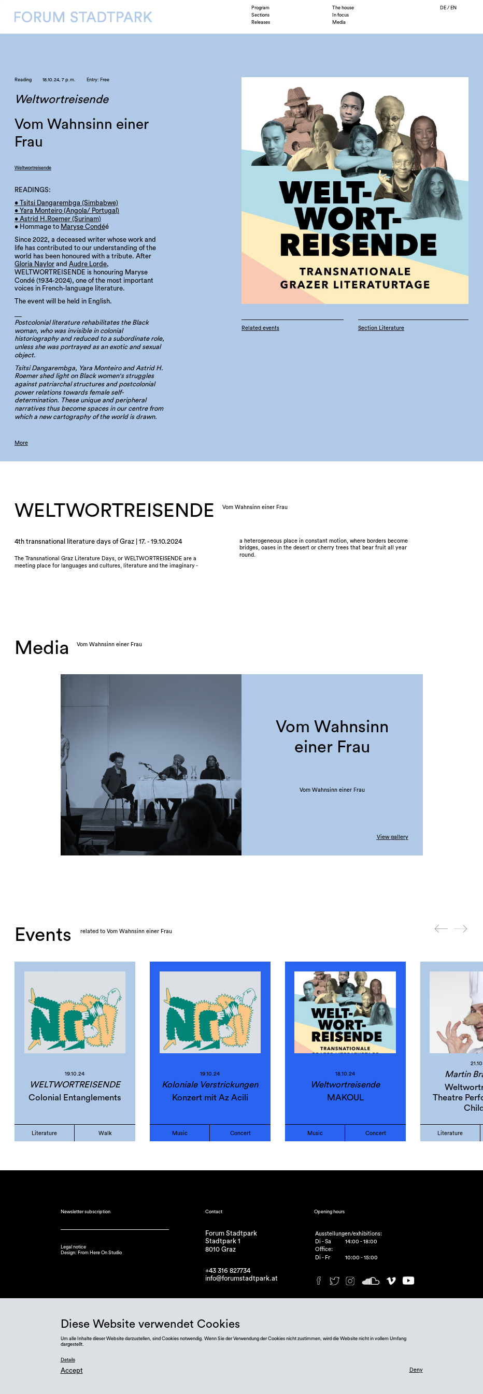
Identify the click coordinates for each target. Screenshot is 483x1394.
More (21, 443)
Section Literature (381, 328)
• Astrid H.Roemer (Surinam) (58, 218)
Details (68, 1359)
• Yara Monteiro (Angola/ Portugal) (67, 210)
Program (260, 7)
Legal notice (73, 1247)
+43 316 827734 (227, 1270)
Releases (260, 22)
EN (453, 7)
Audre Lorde (88, 263)
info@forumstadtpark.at (241, 1278)
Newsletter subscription (85, 1211)
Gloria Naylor (34, 263)
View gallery (392, 837)
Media (339, 22)
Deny (416, 1370)
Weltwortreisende (33, 167)
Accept (72, 1370)
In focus (340, 15)
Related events (260, 328)
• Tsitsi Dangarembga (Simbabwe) (66, 202)
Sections (260, 15)
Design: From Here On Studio (91, 1252)
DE (443, 7)
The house (343, 7)
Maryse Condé (83, 226)
